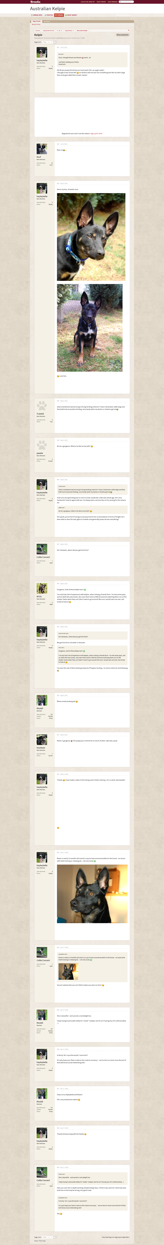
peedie (40, 453)
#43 (58, 183)
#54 (58, 947)
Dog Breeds (112, 2)
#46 (58, 480)
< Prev (44, 42)
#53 (58, 853)
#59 (58, 1167)
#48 (58, 584)
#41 (58, 47)
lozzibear (41, 747)
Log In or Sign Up (88, 2)
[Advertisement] (82, 115)
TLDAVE (40, 414)
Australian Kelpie (50, 38)
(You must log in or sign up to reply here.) (116, 1237)
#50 (58, 695)
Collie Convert (43, 557)
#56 (58, 1049)
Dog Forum (101, 2)
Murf (39, 157)
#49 (58, 627)
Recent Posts (36, 24)
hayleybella (42, 60)
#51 (58, 735)
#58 (58, 1128)
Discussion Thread (70, 38)
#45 (58, 440)
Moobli (40, 708)
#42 (58, 144)
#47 (58, 544)
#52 (58, 774)
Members (47, 22)
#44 (58, 401)
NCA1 (39, 596)
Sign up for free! (96, 133)
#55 (58, 1010)
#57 (58, 1089)
